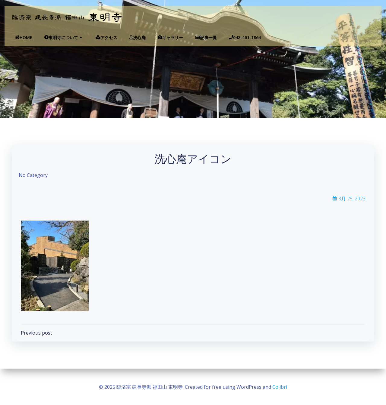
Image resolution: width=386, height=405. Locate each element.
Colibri (279, 387)
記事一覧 (204, 37)
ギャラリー (168, 37)
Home (21, 37)
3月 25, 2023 (348, 199)
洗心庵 (136, 37)
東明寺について (62, 37)
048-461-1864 (243, 37)
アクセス (104, 37)
